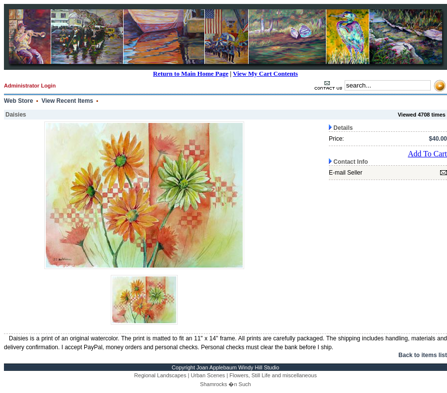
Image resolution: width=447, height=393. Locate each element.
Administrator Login (30, 86)
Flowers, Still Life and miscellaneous (273, 375)
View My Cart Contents (265, 73)
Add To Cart (427, 154)
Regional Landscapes (160, 375)
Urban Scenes (208, 375)
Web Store (18, 100)
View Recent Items (67, 100)
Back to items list (422, 355)
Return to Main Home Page (190, 73)
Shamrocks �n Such (225, 384)
